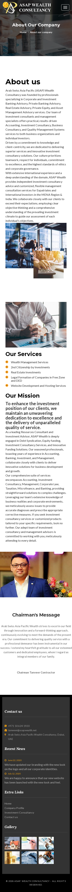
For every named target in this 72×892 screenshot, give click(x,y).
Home (23, 32)
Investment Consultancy (19, 812)
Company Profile (14, 808)
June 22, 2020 (13, 760)
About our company (41, 32)
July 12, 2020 (13, 773)
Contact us (11, 817)
